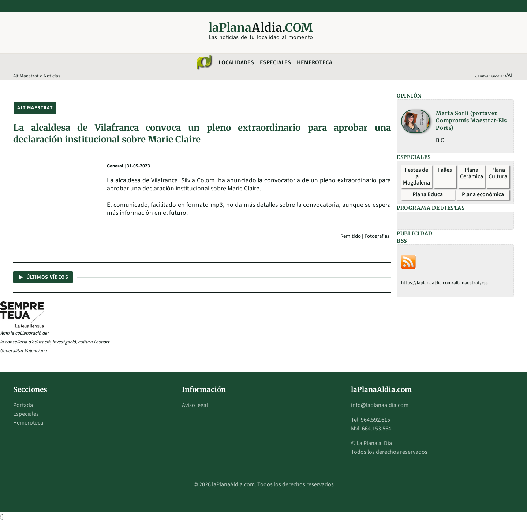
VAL (509, 76)
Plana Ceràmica (471, 173)
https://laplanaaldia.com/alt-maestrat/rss (444, 282)
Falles (445, 170)
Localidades (236, 62)
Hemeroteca (314, 62)
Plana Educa (427, 194)
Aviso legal (195, 405)
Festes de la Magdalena (416, 176)
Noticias (52, 75)
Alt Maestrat (26, 75)
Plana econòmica (483, 194)
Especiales (275, 62)
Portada (23, 405)
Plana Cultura (498, 173)
